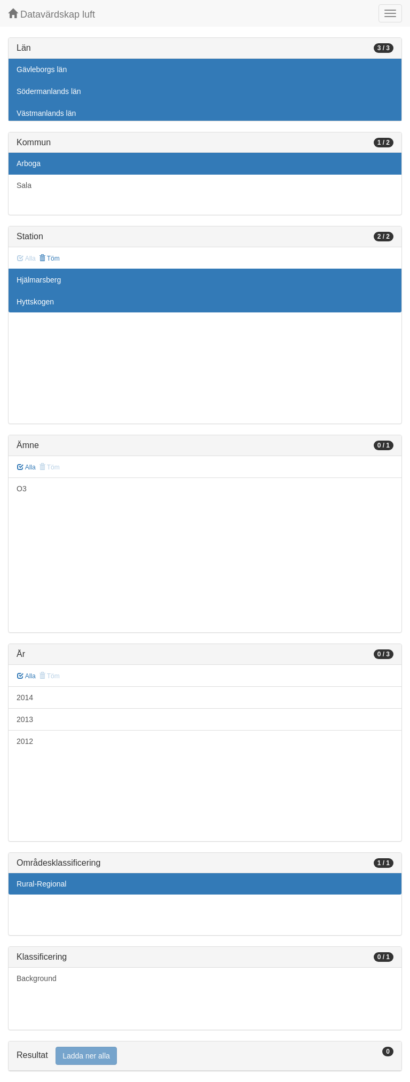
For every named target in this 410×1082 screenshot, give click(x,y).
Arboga (29, 163)
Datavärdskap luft (51, 14)
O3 (22, 488)
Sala (24, 185)
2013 (25, 719)
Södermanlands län (49, 91)
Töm (49, 258)
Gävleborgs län (42, 69)
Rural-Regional (41, 884)
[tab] (205, 1056)
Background (37, 978)
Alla (26, 467)
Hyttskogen (35, 301)
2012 (25, 741)
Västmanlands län (46, 113)
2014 (25, 697)
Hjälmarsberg (39, 280)
